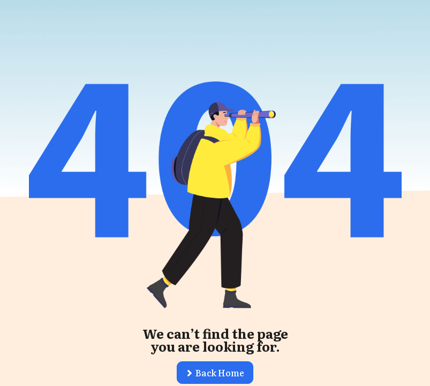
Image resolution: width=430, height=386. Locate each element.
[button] (215, 372)
